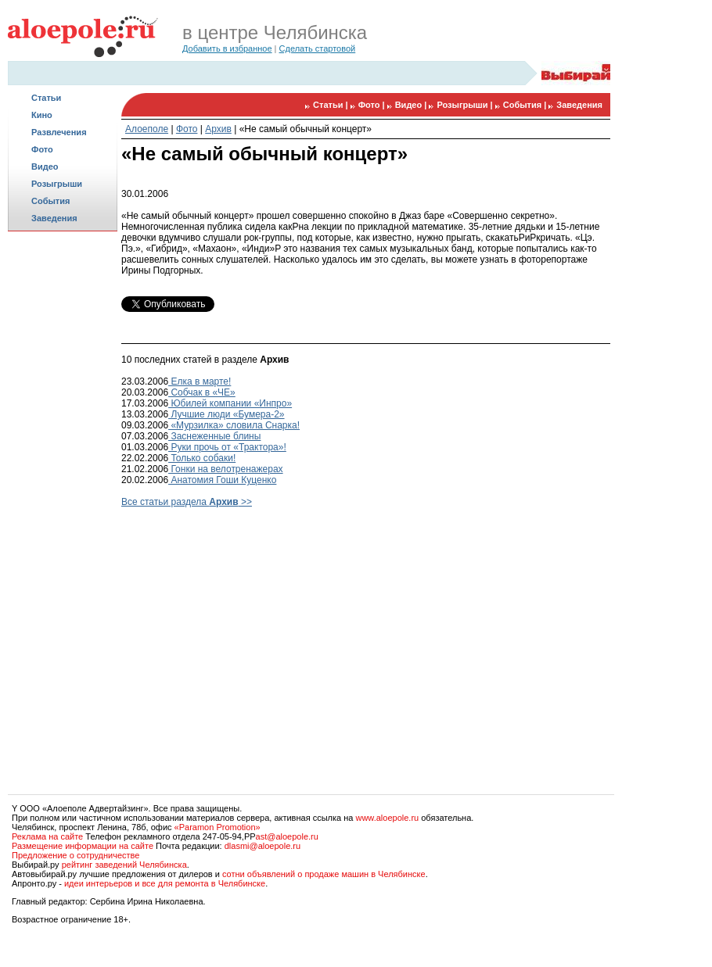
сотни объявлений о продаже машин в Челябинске (324, 874)
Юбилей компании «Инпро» (230, 403)
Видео (45, 166)
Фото (42, 149)
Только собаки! (202, 458)
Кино (41, 115)
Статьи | (332, 104)
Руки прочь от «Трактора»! (227, 447)
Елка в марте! (199, 381)
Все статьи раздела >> (186, 501)
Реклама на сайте (47, 836)
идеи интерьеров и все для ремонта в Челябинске (164, 883)
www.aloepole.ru (387, 817)
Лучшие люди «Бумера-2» (226, 414)
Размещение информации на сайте (82, 846)
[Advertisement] (63, 481)
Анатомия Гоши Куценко (222, 480)
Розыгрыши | (465, 104)
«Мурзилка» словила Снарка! (234, 425)
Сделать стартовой (317, 48)
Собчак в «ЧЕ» (202, 392)
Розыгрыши (56, 183)
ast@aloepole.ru (287, 836)
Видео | (412, 104)
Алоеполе (146, 129)
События (50, 201)
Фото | (372, 104)
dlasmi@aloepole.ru (262, 846)
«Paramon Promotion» (217, 827)
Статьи (46, 97)
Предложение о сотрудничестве (75, 855)
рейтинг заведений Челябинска (124, 864)
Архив (218, 129)
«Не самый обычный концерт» (305, 129)
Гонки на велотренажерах (225, 469)
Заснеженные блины (214, 436)
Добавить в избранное (227, 48)
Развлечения (59, 132)
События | (526, 104)
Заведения (54, 218)
